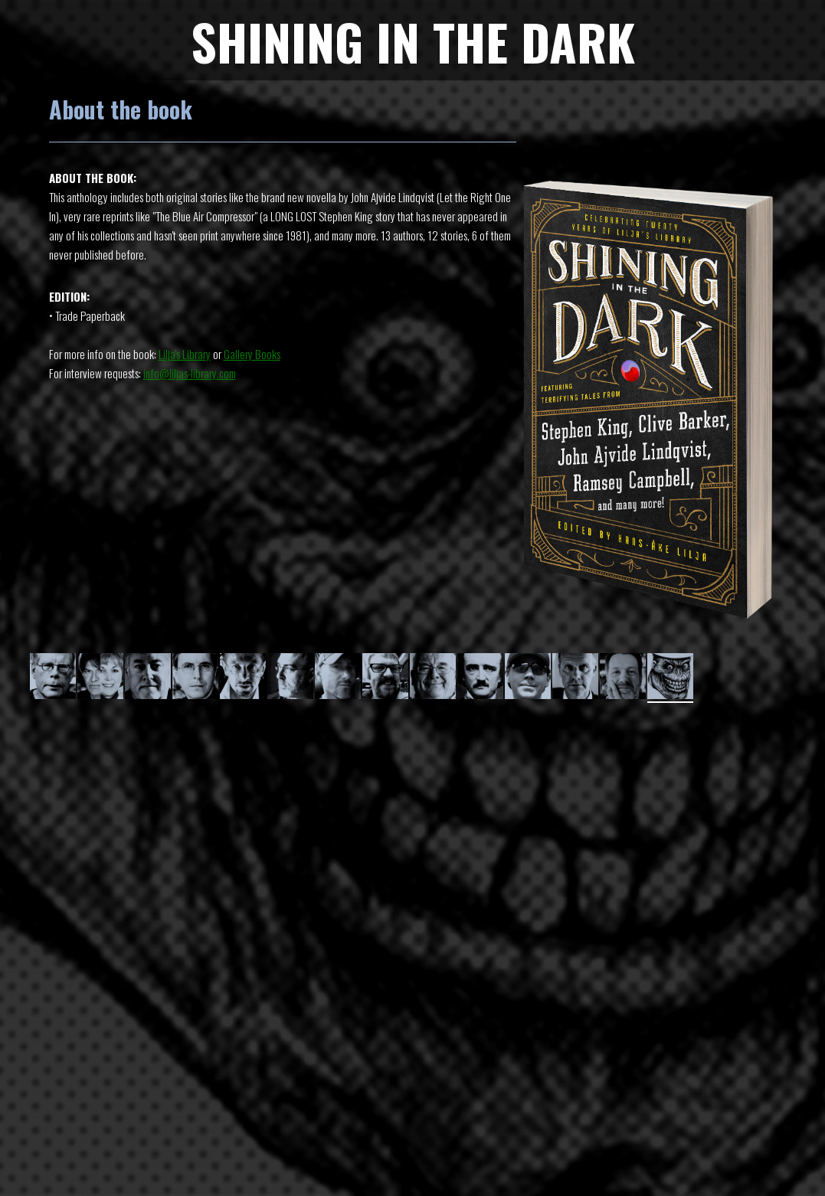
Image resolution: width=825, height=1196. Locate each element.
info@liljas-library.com (189, 372)
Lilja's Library (185, 353)
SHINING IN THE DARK (413, 41)
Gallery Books (252, 353)
